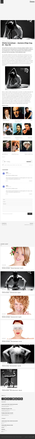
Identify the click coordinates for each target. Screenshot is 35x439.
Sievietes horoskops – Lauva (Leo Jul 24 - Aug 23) (11, 317)
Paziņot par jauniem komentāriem (8, 213)
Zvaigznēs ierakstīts (9, 41)
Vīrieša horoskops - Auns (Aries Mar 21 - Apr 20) (11, 365)
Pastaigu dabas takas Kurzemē (7, 413)
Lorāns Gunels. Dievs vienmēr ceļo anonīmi (10, 404)
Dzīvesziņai (3, 41)
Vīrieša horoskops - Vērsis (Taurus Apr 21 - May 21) (12, 390)
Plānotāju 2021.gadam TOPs (7, 408)
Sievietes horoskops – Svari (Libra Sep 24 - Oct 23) (12, 341)
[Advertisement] (17, 12)
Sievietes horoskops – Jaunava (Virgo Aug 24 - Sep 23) (12, 268)
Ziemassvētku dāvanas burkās (7, 425)
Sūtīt (30, 213)
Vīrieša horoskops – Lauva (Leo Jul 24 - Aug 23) (11, 292)
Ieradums (3, 429)
